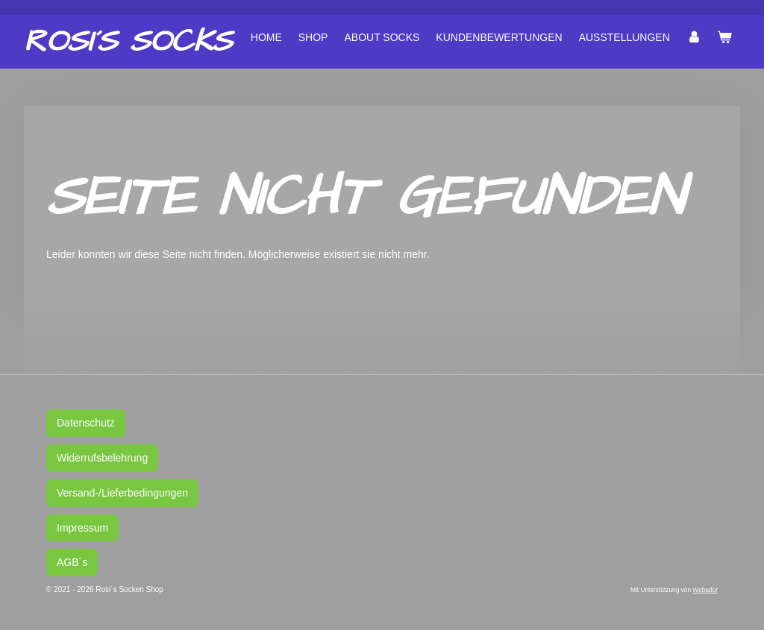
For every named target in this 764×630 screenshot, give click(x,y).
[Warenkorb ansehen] (724, 37)
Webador (705, 589)
